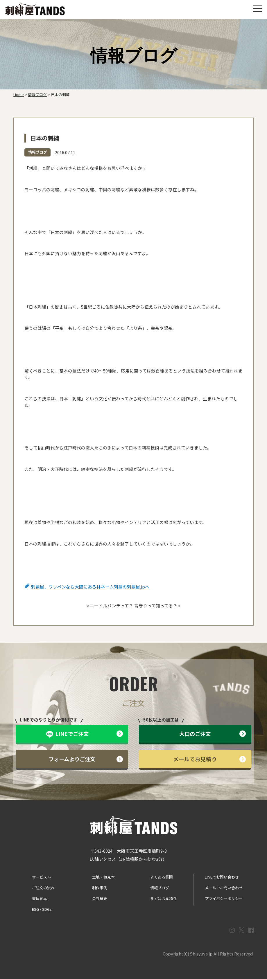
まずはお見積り (163, 898)
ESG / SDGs (42, 909)
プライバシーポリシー (224, 898)
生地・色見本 (103, 877)
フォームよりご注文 (86, 759)
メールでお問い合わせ (224, 887)
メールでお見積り (209, 759)
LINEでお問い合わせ (222, 877)
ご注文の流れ (43, 887)
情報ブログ (37, 152)
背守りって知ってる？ (155, 605)
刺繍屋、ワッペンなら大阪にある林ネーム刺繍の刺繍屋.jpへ (90, 587)
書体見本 (39, 898)
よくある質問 (161, 877)
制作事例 (99, 887)
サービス (41, 877)
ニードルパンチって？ (111, 605)
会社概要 (99, 898)
